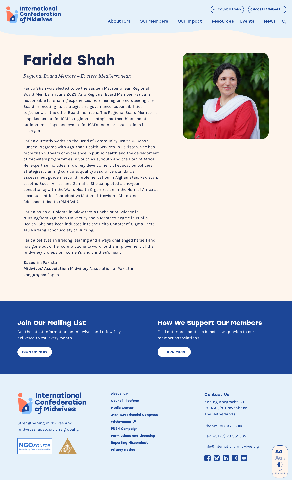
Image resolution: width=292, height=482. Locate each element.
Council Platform (129, 403)
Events (247, 21)
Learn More (176, 352)
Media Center (125, 411)
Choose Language (266, 9)
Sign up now (37, 352)
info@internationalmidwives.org (235, 447)
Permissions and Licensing (140, 444)
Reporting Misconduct (135, 452)
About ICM (119, 21)
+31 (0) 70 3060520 (236, 427)
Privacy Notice (127, 460)
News (270, 21)
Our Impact (190, 21)
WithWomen (124, 428)
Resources (223, 21)
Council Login (227, 9)
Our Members (153, 21)
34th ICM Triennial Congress (141, 420)
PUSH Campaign (128, 436)
